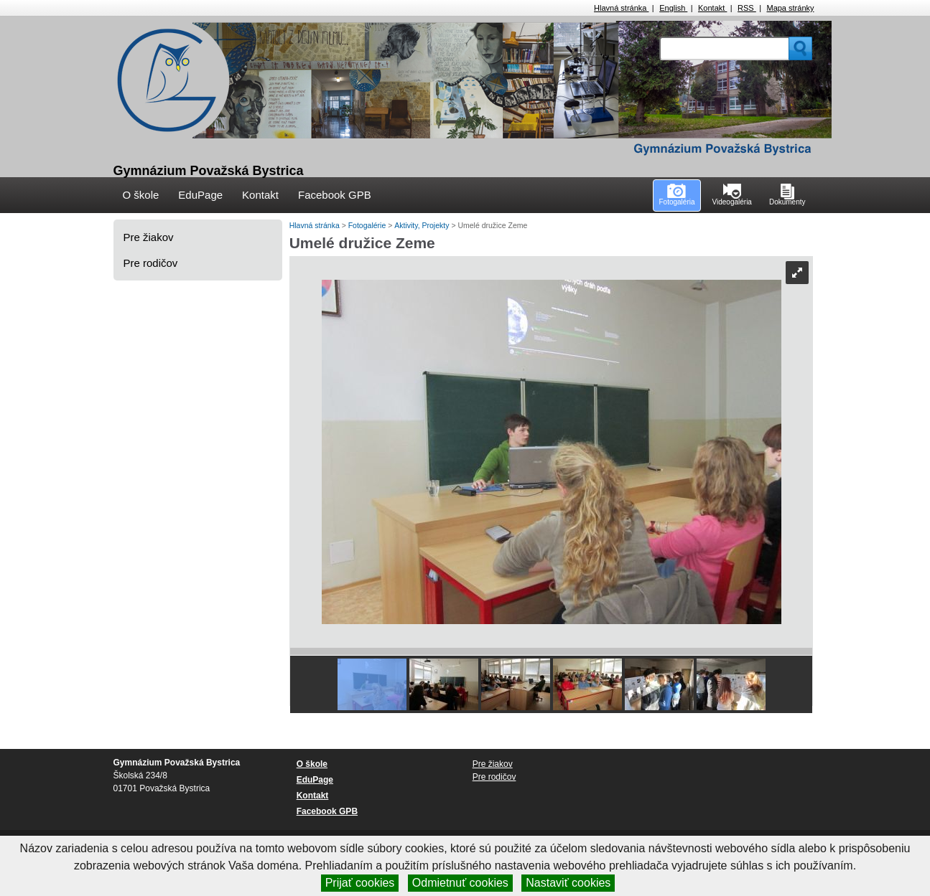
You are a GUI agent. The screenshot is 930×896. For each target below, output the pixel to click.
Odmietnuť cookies (460, 883)
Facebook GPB (334, 195)
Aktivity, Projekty (422, 225)
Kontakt (712, 8)
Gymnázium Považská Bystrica (208, 171)
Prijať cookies (360, 883)
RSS (747, 8)
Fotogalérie (368, 225)
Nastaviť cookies (568, 883)
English (673, 8)
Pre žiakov (149, 237)
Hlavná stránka (621, 8)
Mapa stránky (790, 8)
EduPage (200, 195)
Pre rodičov (151, 263)
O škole (141, 195)
